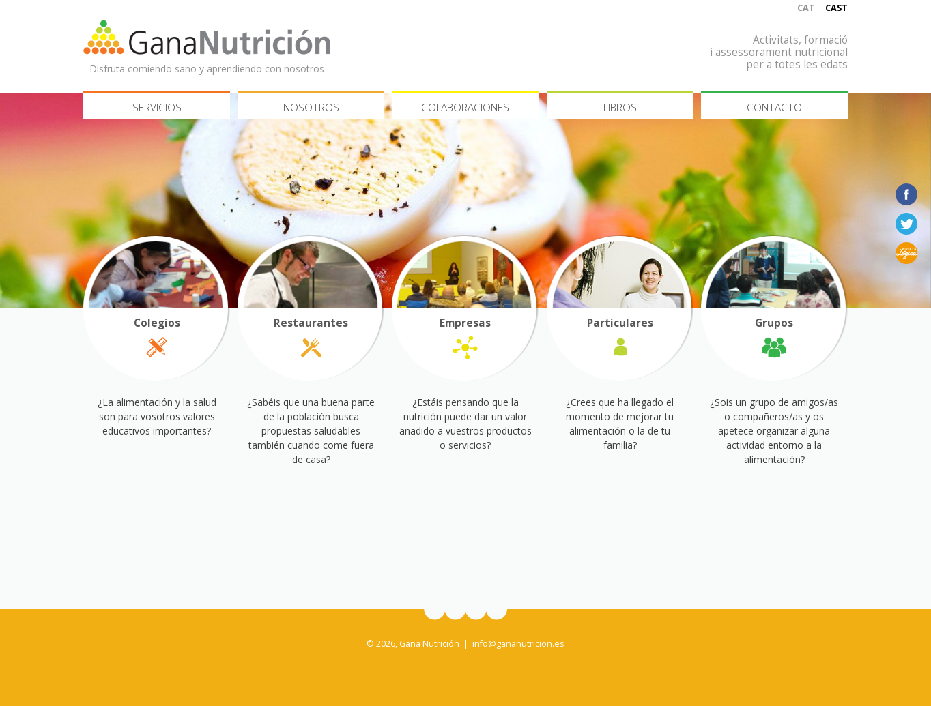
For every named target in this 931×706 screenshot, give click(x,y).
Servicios (157, 107)
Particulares (620, 323)
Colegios (157, 323)
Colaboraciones (465, 107)
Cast (836, 8)
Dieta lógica (906, 253)
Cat (806, 8)
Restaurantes (311, 323)
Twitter (906, 224)
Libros (620, 107)
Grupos (774, 323)
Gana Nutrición (206, 37)
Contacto (774, 107)
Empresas (465, 323)
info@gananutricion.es (518, 643)
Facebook (906, 194)
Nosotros (311, 107)
